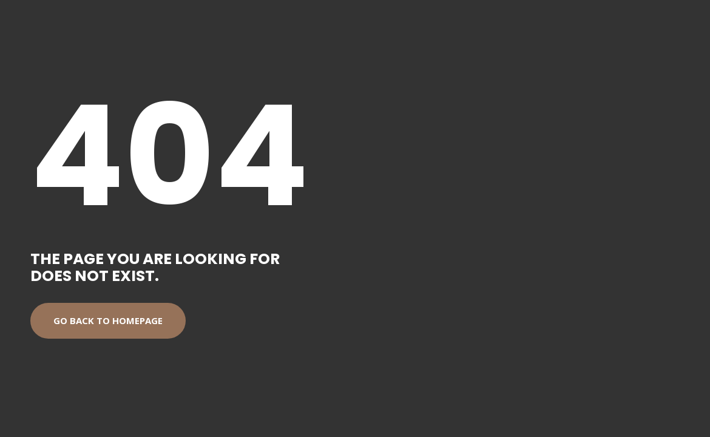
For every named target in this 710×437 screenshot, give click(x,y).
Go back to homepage (108, 320)
